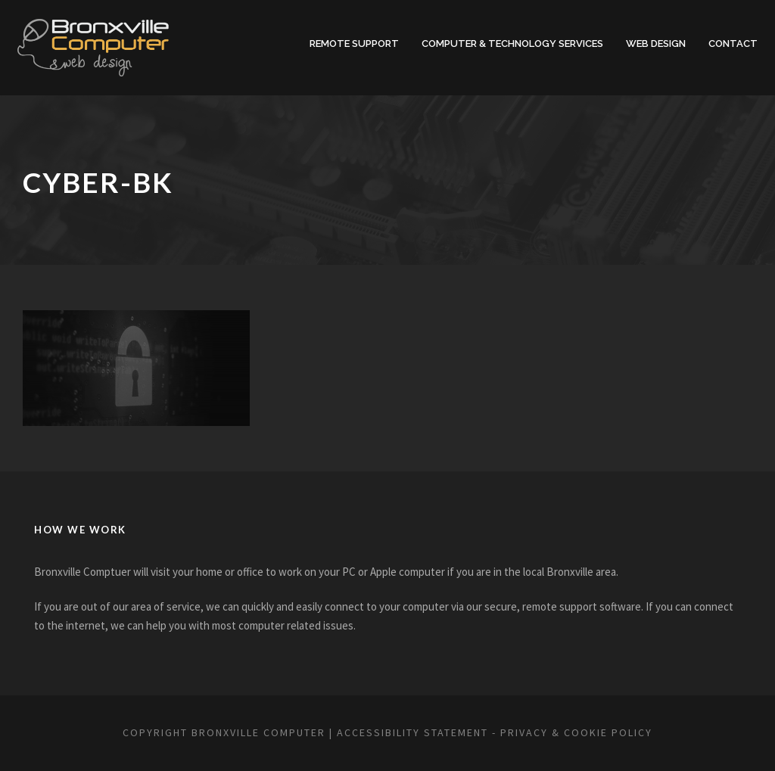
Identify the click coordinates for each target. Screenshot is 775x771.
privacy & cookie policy (610, 732)
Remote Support (342, 43)
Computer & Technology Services (506, 43)
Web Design (656, 43)
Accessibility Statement (418, 732)
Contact (734, 43)
